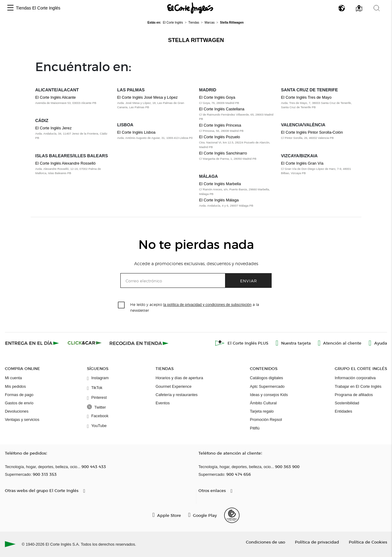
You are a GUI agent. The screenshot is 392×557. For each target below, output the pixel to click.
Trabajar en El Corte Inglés (358, 386)
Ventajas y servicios (22, 419)
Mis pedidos (15, 386)
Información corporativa (355, 378)
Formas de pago (19, 394)
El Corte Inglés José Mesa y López (147, 97)
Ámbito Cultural (263, 403)
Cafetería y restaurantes (177, 394)
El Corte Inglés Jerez (53, 128)
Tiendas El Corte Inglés (38, 8)
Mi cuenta (13, 378)
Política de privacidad (317, 542)
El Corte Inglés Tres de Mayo (306, 97)
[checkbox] (121, 305)
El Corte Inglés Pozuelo (219, 137)
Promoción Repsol (266, 419)
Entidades (343, 411)
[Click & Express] (32, 343)
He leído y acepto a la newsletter (194, 307)
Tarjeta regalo (262, 411)
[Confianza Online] (231, 515)
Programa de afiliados (354, 394)
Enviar (248, 281)
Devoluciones (16, 411)
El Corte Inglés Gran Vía (302, 163)
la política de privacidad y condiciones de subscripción (207, 305)
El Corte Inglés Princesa (220, 125)
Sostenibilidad (347, 403)
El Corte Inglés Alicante (55, 97)
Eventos (163, 403)
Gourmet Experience (173, 386)
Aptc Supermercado (267, 386)
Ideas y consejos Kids (269, 394)
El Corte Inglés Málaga (219, 200)
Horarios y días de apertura (179, 378)
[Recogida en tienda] (139, 343)
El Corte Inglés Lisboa (136, 132)
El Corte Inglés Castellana (221, 109)
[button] (10, 8)
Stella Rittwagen (196, 40)
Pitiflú (254, 428)
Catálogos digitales (266, 378)
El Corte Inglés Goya (217, 97)
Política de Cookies (368, 542)
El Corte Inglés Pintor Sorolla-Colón (312, 132)
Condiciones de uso (265, 542)
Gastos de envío (19, 403)
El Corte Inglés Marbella (220, 183)
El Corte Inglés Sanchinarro (223, 153)
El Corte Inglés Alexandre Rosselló (65, 163)
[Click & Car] (85, 343)
